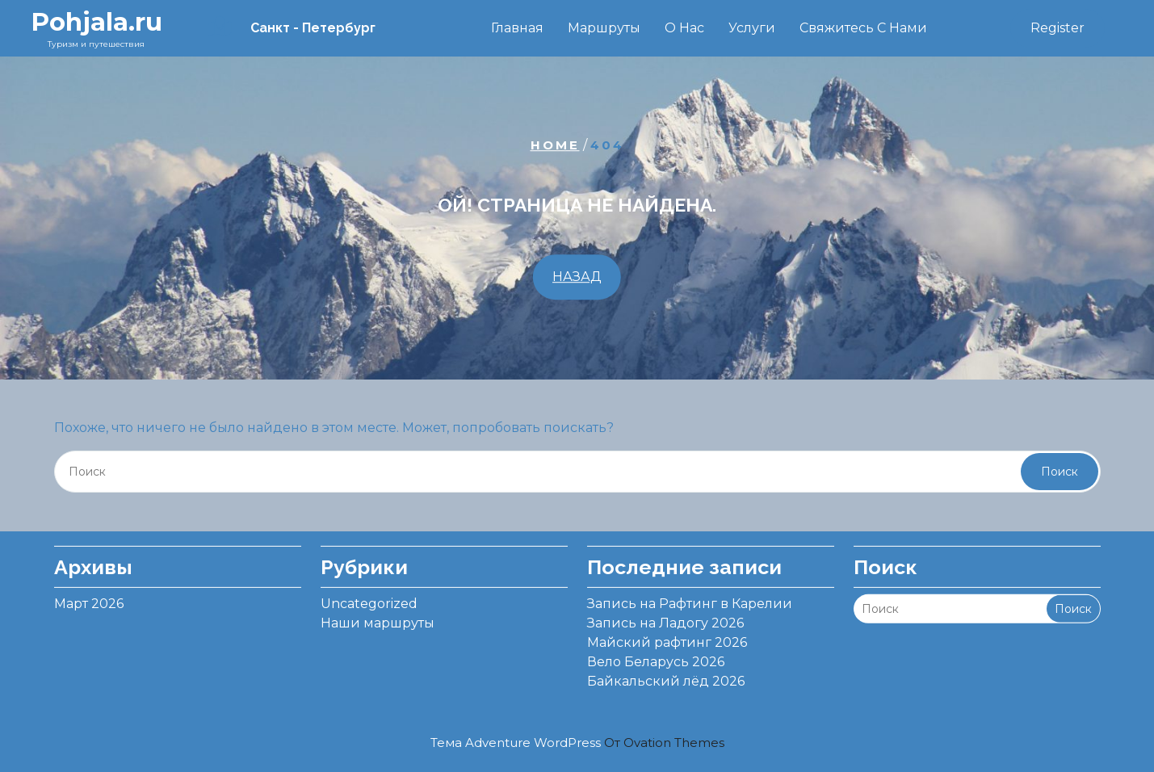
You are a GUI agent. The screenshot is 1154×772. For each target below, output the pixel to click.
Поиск (1059, 471)
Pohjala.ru (96, 21)
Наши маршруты (377, 616)
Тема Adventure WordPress (577, 742)
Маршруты (604, 28)
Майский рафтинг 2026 (667, 636)
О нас (684, 28)
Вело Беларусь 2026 (655, 655)
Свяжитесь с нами (863, 28)
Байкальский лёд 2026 (666, 674)
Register (1057, 28)
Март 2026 (89, 597)
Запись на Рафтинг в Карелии (689, 597)
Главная (517, 28)
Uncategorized (369, 597)
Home (555, 145)
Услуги (751, 28)
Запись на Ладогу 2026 (665, 616)
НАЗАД (577, 277)
